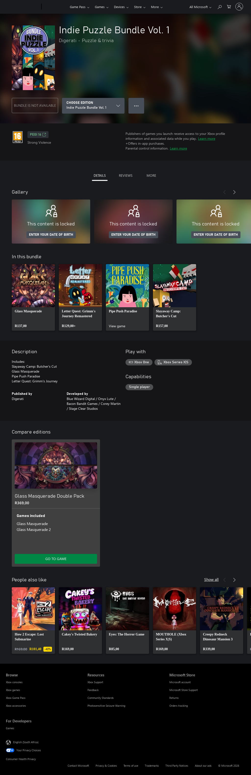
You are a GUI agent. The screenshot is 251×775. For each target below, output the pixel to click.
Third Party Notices (176, 765)
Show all (211, 579)
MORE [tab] (151, 175)
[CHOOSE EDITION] (93, 106)
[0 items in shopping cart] (229, 6)
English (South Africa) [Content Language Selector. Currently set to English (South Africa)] (25, 742)
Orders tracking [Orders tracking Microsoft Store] (178, 705)
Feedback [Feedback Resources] (93, 690)
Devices (119, 7)
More (155, 7)
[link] (33, 297)
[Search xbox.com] (219, 6)
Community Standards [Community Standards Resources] (101, 697)
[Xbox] (55, 6)
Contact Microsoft (78, 765)
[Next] (234, 192)
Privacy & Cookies (106, 765)
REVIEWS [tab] (125, 175)
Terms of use (131, 765)
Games (100, 7)
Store (138, 7)
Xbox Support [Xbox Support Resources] (95, 682)
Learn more (206, 138)
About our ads (203, 765)
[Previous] (224, 192)
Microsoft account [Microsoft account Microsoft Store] (180, 682)
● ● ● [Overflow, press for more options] (136, 105)
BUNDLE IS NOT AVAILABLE (35, 105)
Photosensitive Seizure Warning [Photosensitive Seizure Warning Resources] (106, 705)
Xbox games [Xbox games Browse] (13, 690)
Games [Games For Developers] (10, 728)
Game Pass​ (78, 7)
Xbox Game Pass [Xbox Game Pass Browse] (15, 697)
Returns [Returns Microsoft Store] (174, 697)
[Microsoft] (22, 6)
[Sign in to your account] (239, 6)
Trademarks (152, 765)
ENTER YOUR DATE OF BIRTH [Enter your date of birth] (51, 234)
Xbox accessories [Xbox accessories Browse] (16, 705)
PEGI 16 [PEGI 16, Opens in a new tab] (38, 135)
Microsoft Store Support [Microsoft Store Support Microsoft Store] (183, 690)
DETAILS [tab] (100, 175)
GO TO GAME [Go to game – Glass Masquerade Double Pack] (55, 558)
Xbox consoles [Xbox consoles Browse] (14, 682)
